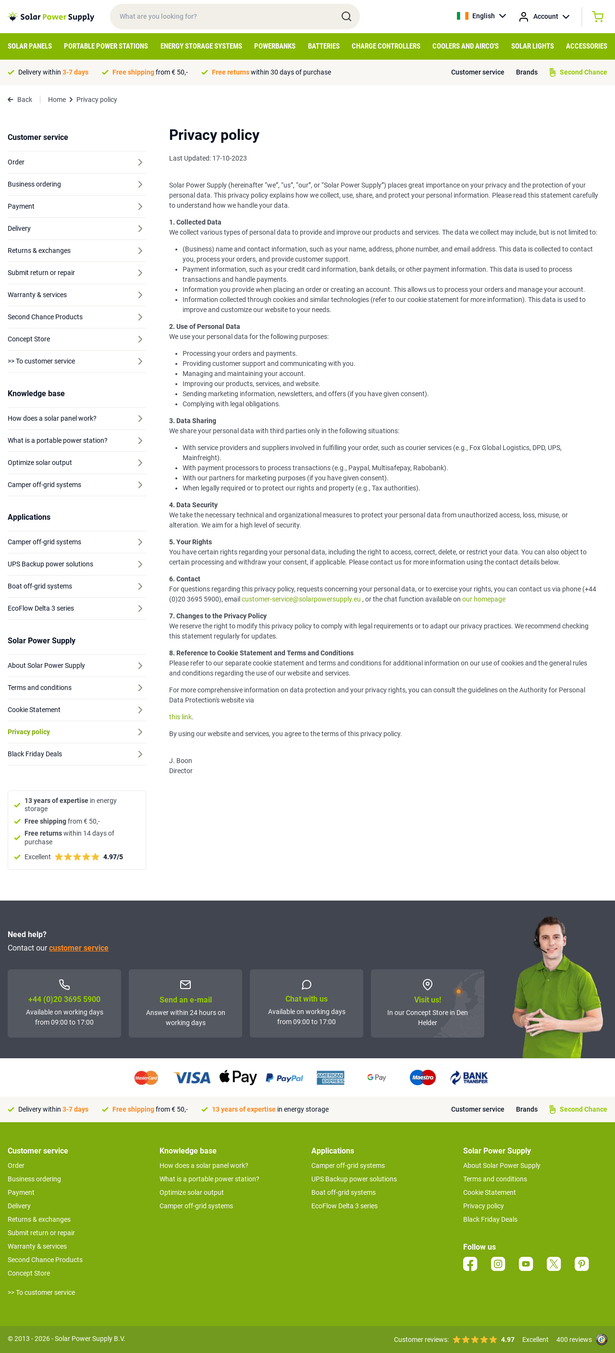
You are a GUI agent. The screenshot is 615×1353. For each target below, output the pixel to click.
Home (57, 99)
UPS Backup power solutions (354, 1179)
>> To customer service (41, 1292)
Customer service (477, 72)
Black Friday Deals (490, 1219)
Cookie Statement (489, 1192)
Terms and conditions (495, 1179)
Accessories (586, 46)
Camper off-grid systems (196, 1206)
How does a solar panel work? (204, 1165)
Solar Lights (532, 46)
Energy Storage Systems (201, 46)
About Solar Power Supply (502, 1165)
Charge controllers (386, 46)
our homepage (483, 599)
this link (180, 717)
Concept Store (29, 1273)
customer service (79, 947)
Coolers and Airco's (465, 46)
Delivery (19, 1206)
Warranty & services (37, 1246)
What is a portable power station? (209, 1179)
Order (16, 1165)
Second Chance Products (45, 1260)
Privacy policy (483, 1206)
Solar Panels (30, 46)
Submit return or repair (41, 1233)
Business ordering (34, 1179)
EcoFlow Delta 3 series (344, 1206)
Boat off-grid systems (343, 1192)
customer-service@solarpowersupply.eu (301, 599)
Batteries (324, 46)
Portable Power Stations (106, 46)
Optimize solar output (192, 1192)
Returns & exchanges (39, 1219)
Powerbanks (274, 46)
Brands (527, 72)
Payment (21, 1192)
